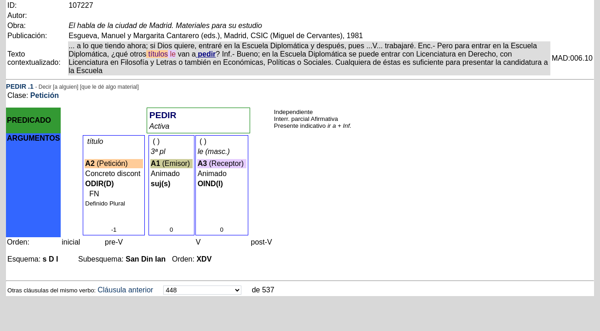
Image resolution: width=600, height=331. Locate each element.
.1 (31, 86)
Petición (44, 95)
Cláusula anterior (125, 290)
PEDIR (16, 86)
